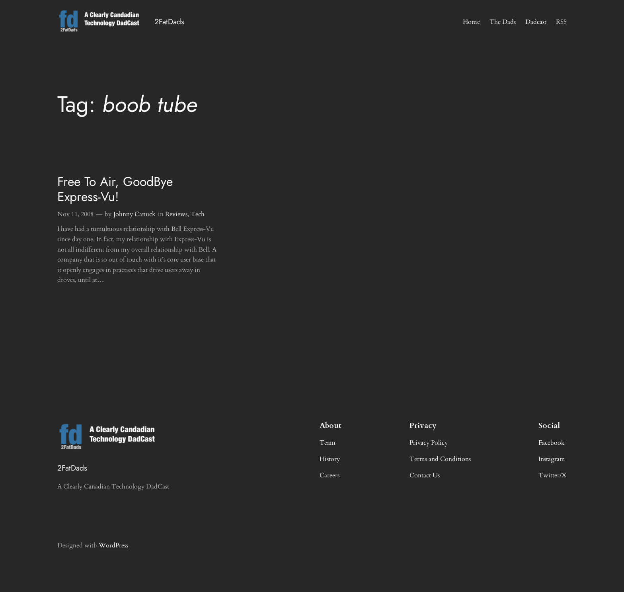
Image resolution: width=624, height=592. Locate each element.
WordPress (113, 545)
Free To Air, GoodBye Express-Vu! (115, 189)
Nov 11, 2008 (75, 214)
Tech (198, 214)
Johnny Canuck (134, 214)
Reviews (176, 214)
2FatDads (169, 21)
